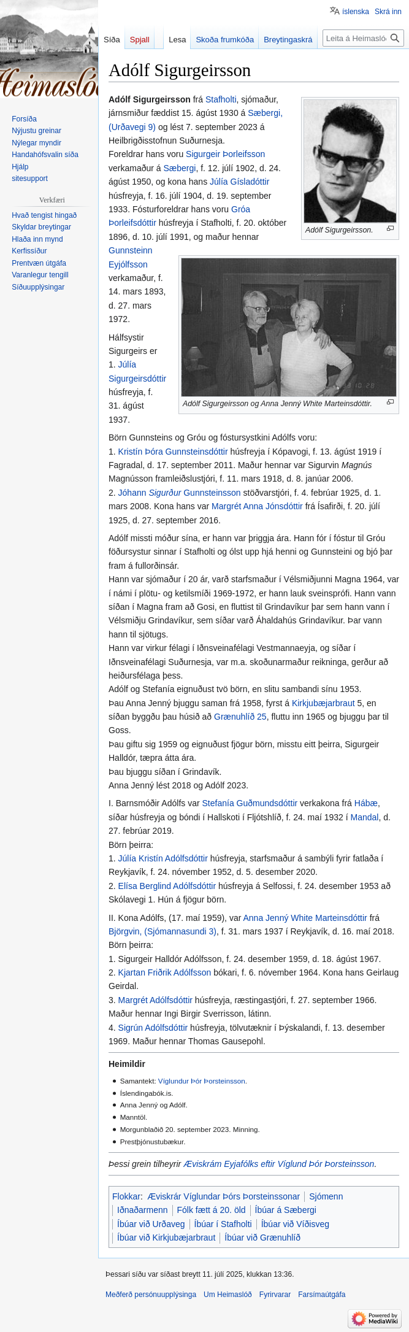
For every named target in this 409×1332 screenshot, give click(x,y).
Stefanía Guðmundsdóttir (250, 803)
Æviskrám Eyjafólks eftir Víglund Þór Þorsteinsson (278, 1164)
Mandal (365, 817)
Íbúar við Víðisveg (295, 1224)
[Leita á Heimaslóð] (363, 38)
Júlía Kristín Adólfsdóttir (163, 858)
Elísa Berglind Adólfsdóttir (167, 886)
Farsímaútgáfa (321, 1294)
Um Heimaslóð (228, 1294)
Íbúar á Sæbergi (285, 1210)
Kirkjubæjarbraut (323, 703)
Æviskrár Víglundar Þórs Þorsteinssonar (223, 1196)
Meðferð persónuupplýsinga (150, 1294)
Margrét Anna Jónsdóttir (257, 506)
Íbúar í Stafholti (223, 1224)
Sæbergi (179, 168)
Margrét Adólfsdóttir (155, 1000)
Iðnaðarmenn (142, 1210)
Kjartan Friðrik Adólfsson (165, 972)
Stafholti (221, 99)
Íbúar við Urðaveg (151, 1224)
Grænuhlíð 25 (240, 717)
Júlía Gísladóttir (239, 182)
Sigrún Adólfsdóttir (153, 1028)
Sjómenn (326, 1196)
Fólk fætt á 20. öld (211, 1210)
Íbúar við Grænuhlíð (262, 1237)
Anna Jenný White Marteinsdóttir (305, 918)
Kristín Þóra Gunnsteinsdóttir (173, 451)
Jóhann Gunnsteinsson (179, 493)
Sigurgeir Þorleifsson (225, 154)
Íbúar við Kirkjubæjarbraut (166, 1237)
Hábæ (366, 803)
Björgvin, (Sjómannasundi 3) (162, 931)
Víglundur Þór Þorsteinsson (201, 1081)
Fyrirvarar (275, 1294)
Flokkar (126, 1196)
